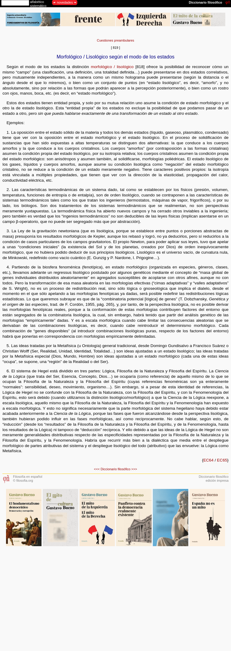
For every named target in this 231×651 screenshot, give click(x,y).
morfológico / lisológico (112, 66)
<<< (97, 469)
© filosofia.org (23, 480)
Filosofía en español (27, 476)
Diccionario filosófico (115, 469)
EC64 (208, 460)
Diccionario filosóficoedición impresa (214, 478)
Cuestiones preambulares (115, 40)
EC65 (222, 460)
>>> (134, 469)
